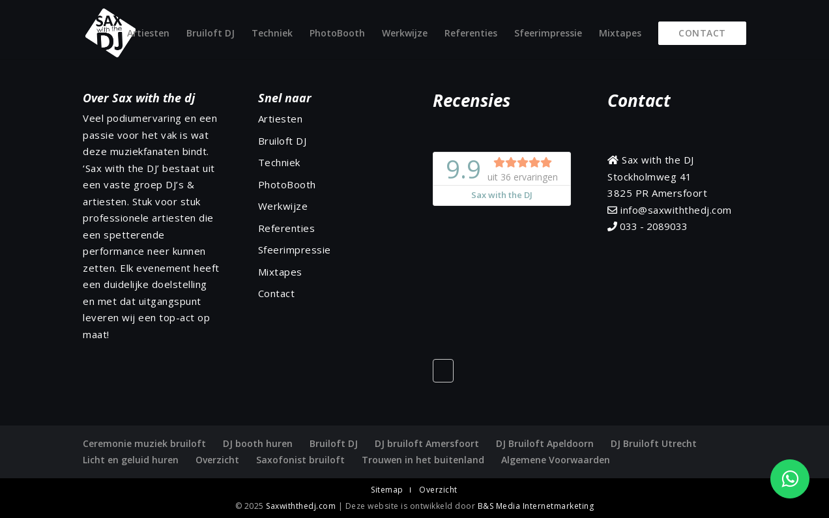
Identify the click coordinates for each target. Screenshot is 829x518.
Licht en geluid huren (131, 459)
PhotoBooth (337, 34)
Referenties (470, 34)
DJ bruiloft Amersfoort (427, 443)
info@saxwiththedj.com (669, 209)
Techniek (272, 34)
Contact (702, 33)
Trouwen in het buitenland (423, 459)
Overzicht (217, 459)
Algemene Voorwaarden (555, 459)
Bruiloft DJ (210, 34)
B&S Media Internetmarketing (536, 505)
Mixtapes (620, 34)
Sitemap (387, 489)
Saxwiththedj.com (302, 505)
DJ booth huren (258, 443)
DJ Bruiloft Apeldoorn (545, 443)
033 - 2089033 (647, 226)
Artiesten (148, 34)
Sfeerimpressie (548, 34)
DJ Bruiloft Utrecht (654, 443)
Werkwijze (405, 34)
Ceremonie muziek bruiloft (144, 443)
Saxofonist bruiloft (300, 459)
